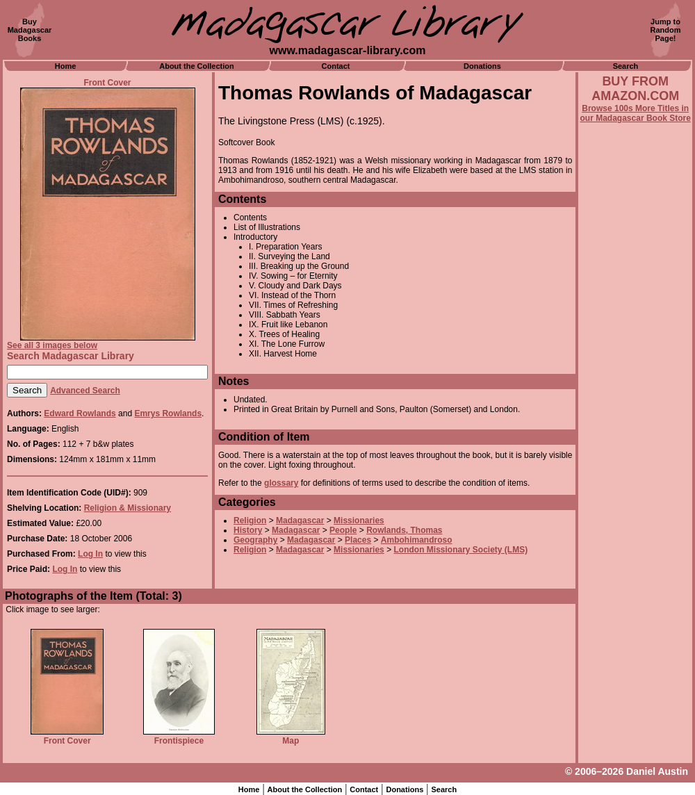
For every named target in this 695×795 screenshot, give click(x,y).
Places (358, 540)
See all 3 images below (52, 345)
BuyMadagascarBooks (30, 29)
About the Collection (196, 66)
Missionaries (359, 520)
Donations (482, 66)
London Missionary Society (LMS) (460, 550)
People (343, 530)
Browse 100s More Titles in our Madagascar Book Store (635, 113)
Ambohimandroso (416, 540)
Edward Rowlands (79, 413)
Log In (90, 554)
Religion (250, 520)
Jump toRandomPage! (666, 29)
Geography (255, 540)
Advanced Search (85, 390)
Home (65, 66)
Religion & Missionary (127, 508)
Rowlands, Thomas (404, 530)
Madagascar (300, 520)
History (248, 530)
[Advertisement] (635, 498)
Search (626, 66)
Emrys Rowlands (168, 413)
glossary (281, 483)
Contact (336, 66)
